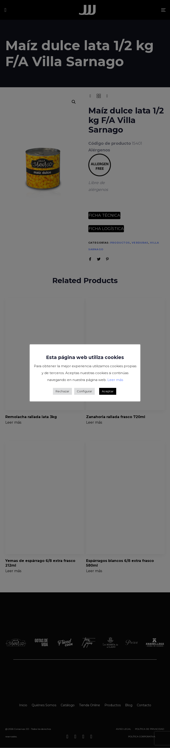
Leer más (115, 380)
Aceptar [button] (108, 391)
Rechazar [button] (62, 391)
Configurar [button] (84, 391)
